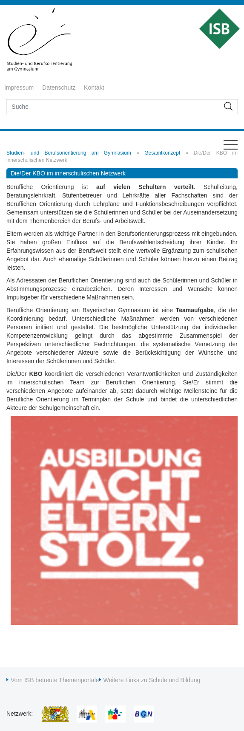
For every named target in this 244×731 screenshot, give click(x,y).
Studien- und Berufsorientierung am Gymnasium (68, 153)
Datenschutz (58, 87)
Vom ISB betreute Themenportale (55, 680)
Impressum (19, 87)
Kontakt (94, 87)
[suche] (112, 106)
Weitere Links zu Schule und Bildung (152, 680)
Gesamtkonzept (162, 153)
